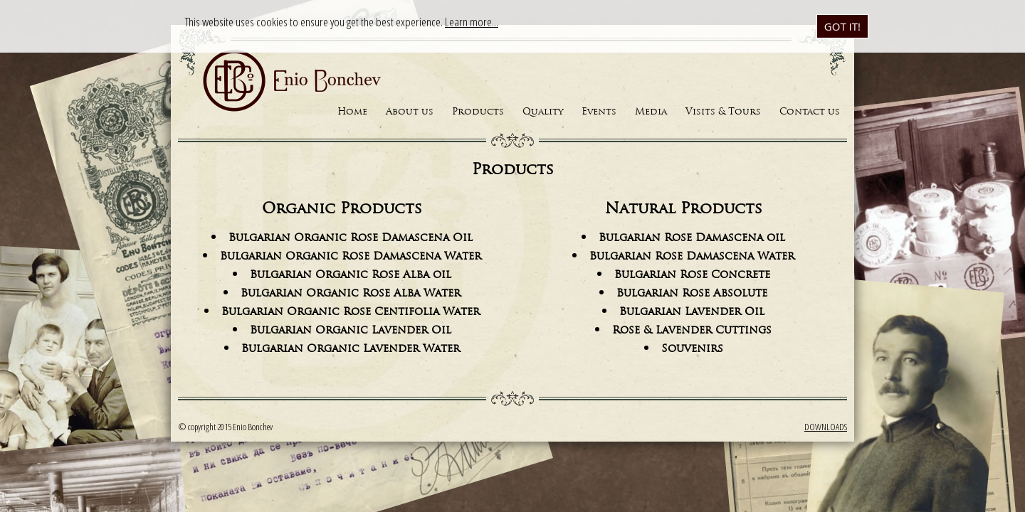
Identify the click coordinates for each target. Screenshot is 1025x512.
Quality (542, 112)
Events (599, 112)
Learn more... (471, 22)
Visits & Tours (723, 112)
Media (651, 112)
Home (352, 112)
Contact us (809, 112)
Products (478, 112)
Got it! (842, 26)
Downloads (825, 426)
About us (409, 112)
